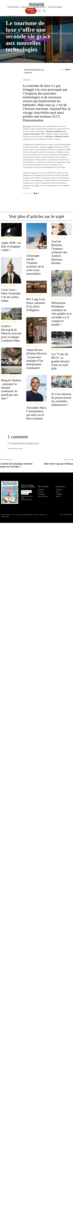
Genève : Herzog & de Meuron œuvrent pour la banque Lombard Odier (11, 333)
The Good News (55, 7)
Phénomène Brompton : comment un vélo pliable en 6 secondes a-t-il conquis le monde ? (61, 313)
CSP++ (37, 186)
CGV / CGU (14, 514)
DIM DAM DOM (68, 514)
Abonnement (5, 516)
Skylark (50, 147)
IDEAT (61, 514)
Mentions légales (5, 514)
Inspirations (39, 7)
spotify (58, 496)
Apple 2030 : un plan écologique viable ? (11, 246)
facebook (59, 489)
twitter (58, 492)
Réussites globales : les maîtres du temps (25, 443)
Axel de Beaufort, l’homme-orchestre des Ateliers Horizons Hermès (59, 252)
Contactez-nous (43, 514)
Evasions (25, 7)
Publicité (35, 514)
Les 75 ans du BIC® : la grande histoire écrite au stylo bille (60, 361)
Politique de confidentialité (25, 514)
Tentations (12, 7)
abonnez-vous (31, 11)
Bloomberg (26, 126)
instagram (59, 494)
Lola (33, 173)
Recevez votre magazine (26, 492)
